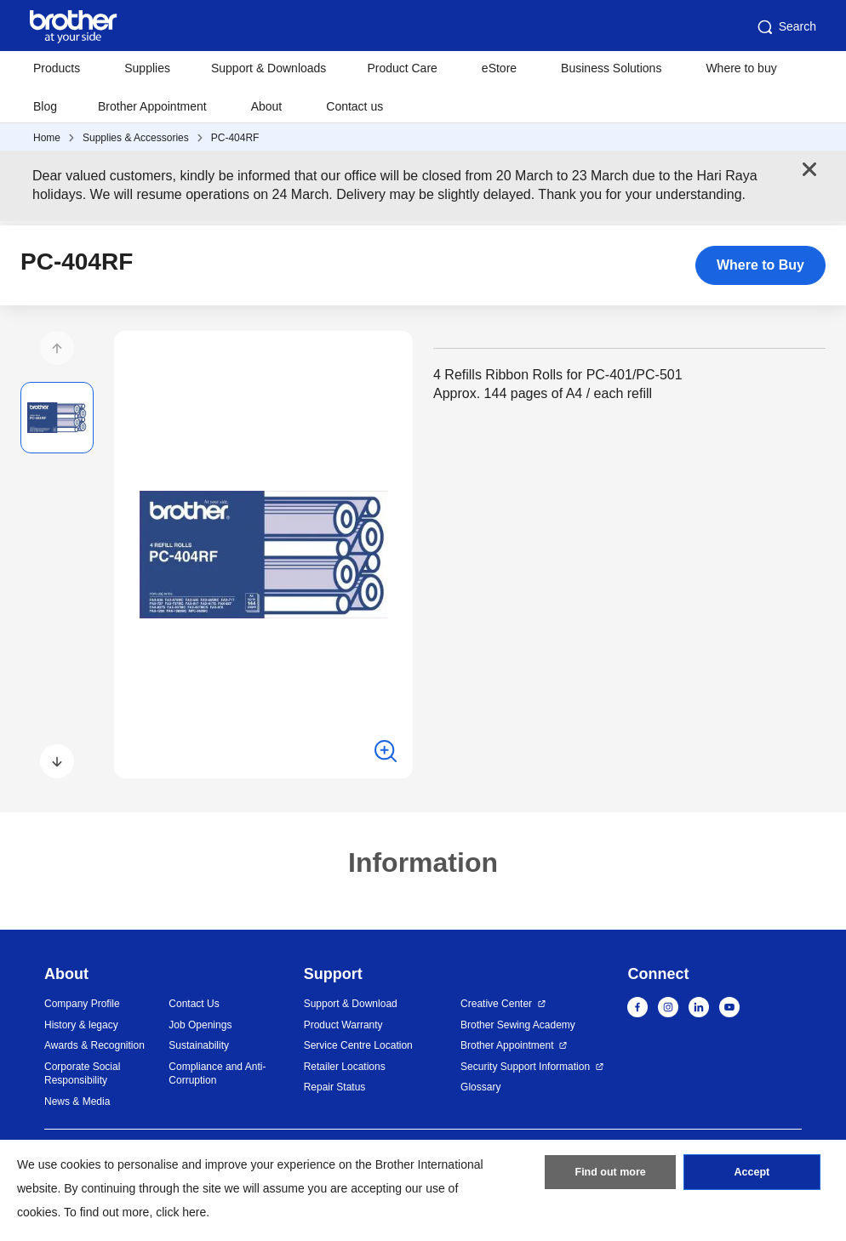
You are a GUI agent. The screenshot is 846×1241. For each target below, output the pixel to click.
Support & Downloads (268, 68)
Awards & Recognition (94, 1045)
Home (46, 138)
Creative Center (496, 1004)
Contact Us (194, 1004)
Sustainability (199, 1045)
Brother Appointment (152, 106)
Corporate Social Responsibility (82, 1074)
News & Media (77, 1101)
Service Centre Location (358, 1045)
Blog (45, 106)
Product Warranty (343, 1025)
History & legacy (81, 1025)
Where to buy (741, 68)
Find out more (610, 1175)
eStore (499, 68)
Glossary (480, 1087)
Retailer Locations (345, 1067)
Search (785, 27)
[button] (57, 348)
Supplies (147, 68)
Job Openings (200, 1025)
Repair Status (335, 1087)
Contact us (354, 106)
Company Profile (82, 1004)
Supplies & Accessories (136, 138)
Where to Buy (760, 265)
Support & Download (350, 1004)
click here (181, 1212)
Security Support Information (525, 1067)
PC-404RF (235, 138)
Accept (752, 1175)
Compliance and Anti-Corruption (217, 1074)
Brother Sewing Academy (517, 1025)
